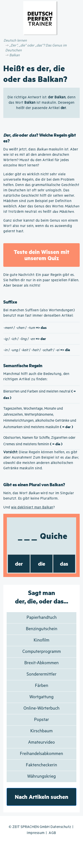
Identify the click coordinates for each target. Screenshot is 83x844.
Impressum (36, 833)
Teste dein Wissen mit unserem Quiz (41, 255)
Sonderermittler (41, 674)
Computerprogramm (41, 651)
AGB (52, 833)
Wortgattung (41, 697)
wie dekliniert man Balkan (32, 507)
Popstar (41, 719)
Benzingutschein (41, 628)
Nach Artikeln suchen (41, 796)
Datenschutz (60, 827)
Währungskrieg (41, 776)
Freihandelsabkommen (41, 753)
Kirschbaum (41, 731)
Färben (41, 685)
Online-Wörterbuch (41, 708)
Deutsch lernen (15, 40)
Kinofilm (41, 640)
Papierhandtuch (42, 617)
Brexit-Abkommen (41, 663)
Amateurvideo (41, 742)
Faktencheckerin (41, 765)
